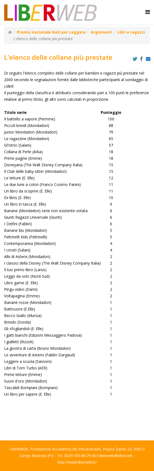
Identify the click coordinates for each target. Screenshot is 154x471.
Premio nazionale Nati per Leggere (51, 32)
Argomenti (101, 32)
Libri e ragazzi (131, 32)
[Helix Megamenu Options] (147, 12)
